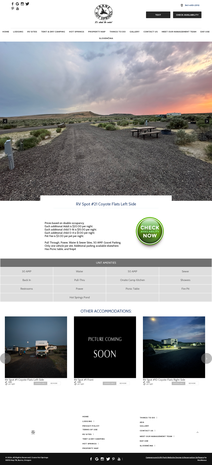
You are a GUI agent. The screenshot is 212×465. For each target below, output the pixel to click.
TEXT (158, 15)
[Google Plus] (17, 3)
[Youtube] (17, 8)
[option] (106, 121)
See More (53, 383)
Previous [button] (5, 121)
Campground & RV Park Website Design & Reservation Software (175, 457)
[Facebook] (13, 3)
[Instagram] (22, 3)
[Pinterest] (13, 8)
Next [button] (207, 121)
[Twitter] (27, 3)
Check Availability (187, 15)
